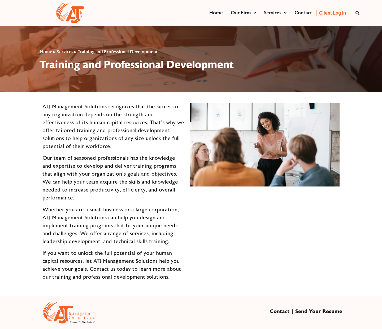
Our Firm (243, 13)
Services (275, 13)
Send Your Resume (318, 311)
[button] (243, 13)
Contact (303, 13)
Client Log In (332, 13)
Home (216, 13)
